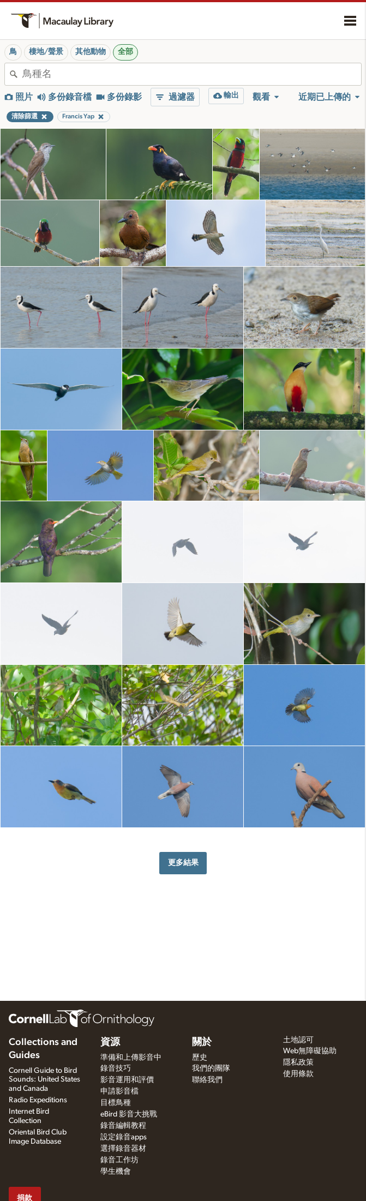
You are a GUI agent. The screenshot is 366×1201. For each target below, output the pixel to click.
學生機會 (115, 1171)
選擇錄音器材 (123, 1148)
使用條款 (298, 1074)
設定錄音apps (123, 1137)
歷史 (199, 1057)
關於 (202, 1042)
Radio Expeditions (38, 1100)
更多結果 (183, 862)
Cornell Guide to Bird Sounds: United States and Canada (44, 1080)
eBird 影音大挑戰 (128, 1114)
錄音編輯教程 (123, 1126)
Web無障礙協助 (310, 1051)
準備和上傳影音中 (130, 1057)
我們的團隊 (211, 1068)
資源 (110, 1042)
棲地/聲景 (46, 52)
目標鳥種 (115, 1103)
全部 (125, 52)
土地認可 (298, 1040)
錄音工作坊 (119, 1160)
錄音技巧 (115, 1068)
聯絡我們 (207, 1080)
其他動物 (90, 52)
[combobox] (191, 74)
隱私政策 (298, 1062)
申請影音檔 (119, 1091)
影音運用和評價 (127, 1080)
